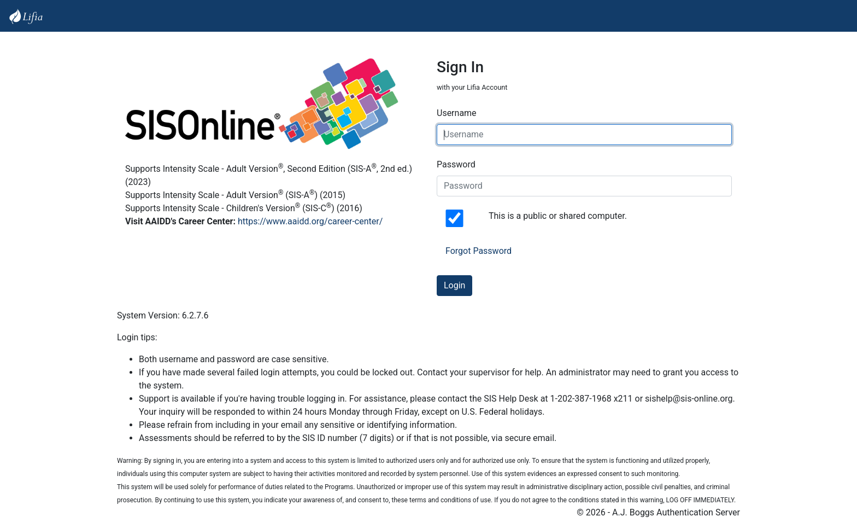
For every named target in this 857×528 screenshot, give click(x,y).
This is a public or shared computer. (558, 216)
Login (454, 285)
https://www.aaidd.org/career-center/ (310, 221)
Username (457, 113)
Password (456, 164)
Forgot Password (478, 251)
